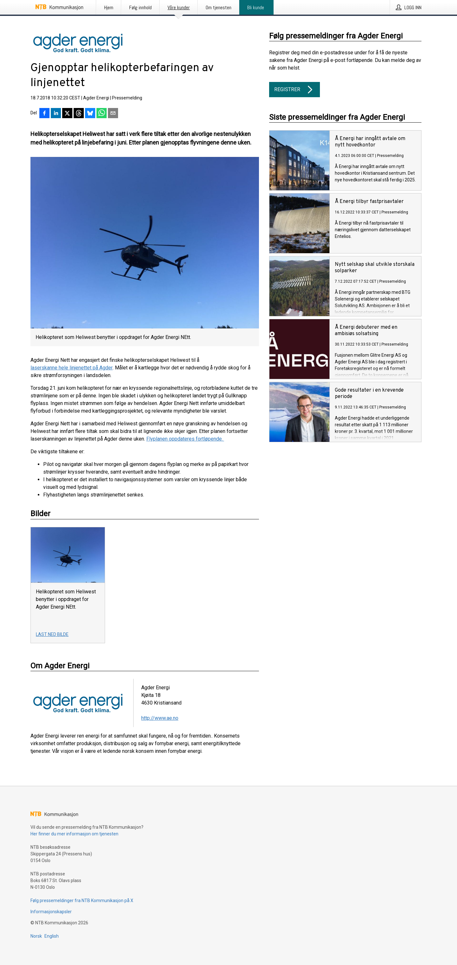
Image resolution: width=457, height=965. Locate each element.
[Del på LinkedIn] (56, 113)
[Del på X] (67, 113)
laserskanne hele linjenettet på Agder (71, 368)
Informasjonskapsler (51, 911)
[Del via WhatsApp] (101, 113)
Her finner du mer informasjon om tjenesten (74, 833)
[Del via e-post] (113, 113)
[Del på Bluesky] (90, 113)
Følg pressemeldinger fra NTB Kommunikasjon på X (81, 900)
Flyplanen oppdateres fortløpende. (185, 439)
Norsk (36, 936)
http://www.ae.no (159, 718)
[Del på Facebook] (44, 113)
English (51, 936)
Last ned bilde (52, 634)
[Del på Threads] (79, 113)
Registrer (294, 89)
